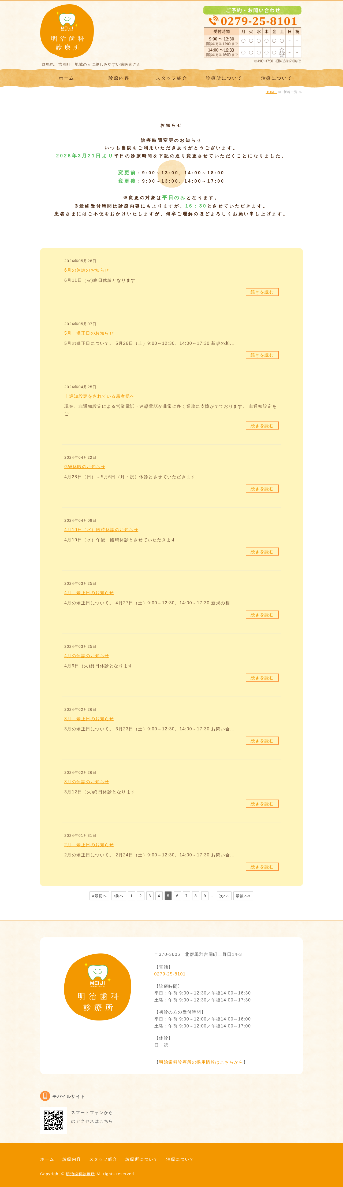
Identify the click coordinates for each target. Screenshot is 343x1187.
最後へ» (243, 896)
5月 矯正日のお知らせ (89, 333)
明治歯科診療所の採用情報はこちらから (201, 1062)
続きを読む (262, 292)
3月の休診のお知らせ (86, 781)
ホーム (66, 78)
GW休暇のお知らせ (84, 466)
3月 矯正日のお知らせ (89, 718)
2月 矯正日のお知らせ (89, 844)
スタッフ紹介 (171, 78)
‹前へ (119, 896)
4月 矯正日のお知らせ (89, 592)
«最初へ (99, 896)
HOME (271, 92)
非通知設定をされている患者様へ (99, 396)
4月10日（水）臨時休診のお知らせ (101, 529)
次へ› (224, 896)
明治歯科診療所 (80, 1174)
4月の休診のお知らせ (86, 655)
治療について (276, 78)
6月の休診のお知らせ (86, 270)
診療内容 (119, 78)
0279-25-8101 (170, 974)
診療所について (224, 78)
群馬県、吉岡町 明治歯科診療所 (67, 31)
